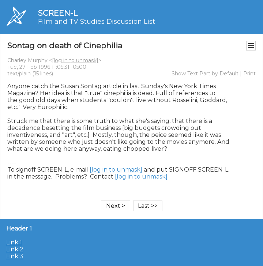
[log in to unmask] (75, 60)
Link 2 (14, 249)
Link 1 (14, 242)
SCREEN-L (58, 13)
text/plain (19, 73)
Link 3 (14, 256)
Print (249, 73)
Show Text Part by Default (205, 73)
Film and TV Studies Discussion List (96, 22)
